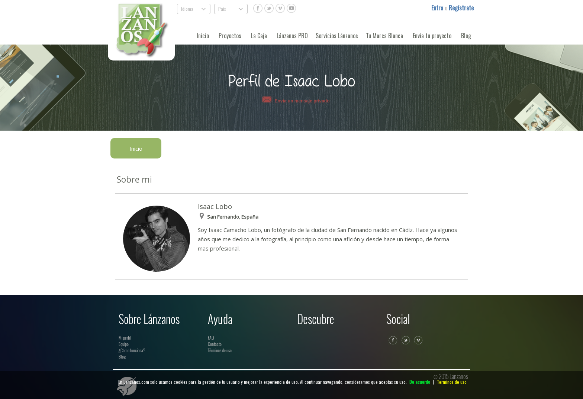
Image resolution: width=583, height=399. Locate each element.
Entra (438, 7)
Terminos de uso (452, 382)
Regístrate (461, 7)
